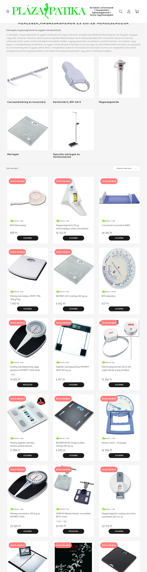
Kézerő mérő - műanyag (114, 454)
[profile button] (129, 11)
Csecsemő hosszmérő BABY (116, 236)
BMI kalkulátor (109, 307)
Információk (107, 8)
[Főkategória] (24, 28)
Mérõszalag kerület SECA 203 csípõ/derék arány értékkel (116, 380)
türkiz (59, 533)
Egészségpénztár (101, 12)
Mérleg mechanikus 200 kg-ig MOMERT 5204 (25, 527)
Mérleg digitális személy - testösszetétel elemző (22, 456)
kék (65, 533)
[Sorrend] (126, 180)
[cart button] (137, 11)
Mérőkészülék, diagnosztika (47, 28)
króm (13, 386)
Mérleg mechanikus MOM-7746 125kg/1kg (25, 309)
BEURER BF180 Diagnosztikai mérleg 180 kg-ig (70, 456)
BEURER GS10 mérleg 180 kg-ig (71, 307)
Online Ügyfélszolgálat (101, 15)
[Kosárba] (27, 249)
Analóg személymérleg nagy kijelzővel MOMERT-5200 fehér (25, 380)
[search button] (121, 11)
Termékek (94, 8)
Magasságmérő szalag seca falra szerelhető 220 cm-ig (119, 527)
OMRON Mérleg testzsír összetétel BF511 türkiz (73, 527)
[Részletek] (27, 396)
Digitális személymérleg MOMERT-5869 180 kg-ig (73, 380)
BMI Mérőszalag (18, 236)
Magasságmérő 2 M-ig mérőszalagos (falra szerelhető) (72, 238)
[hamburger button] (8, 11)
